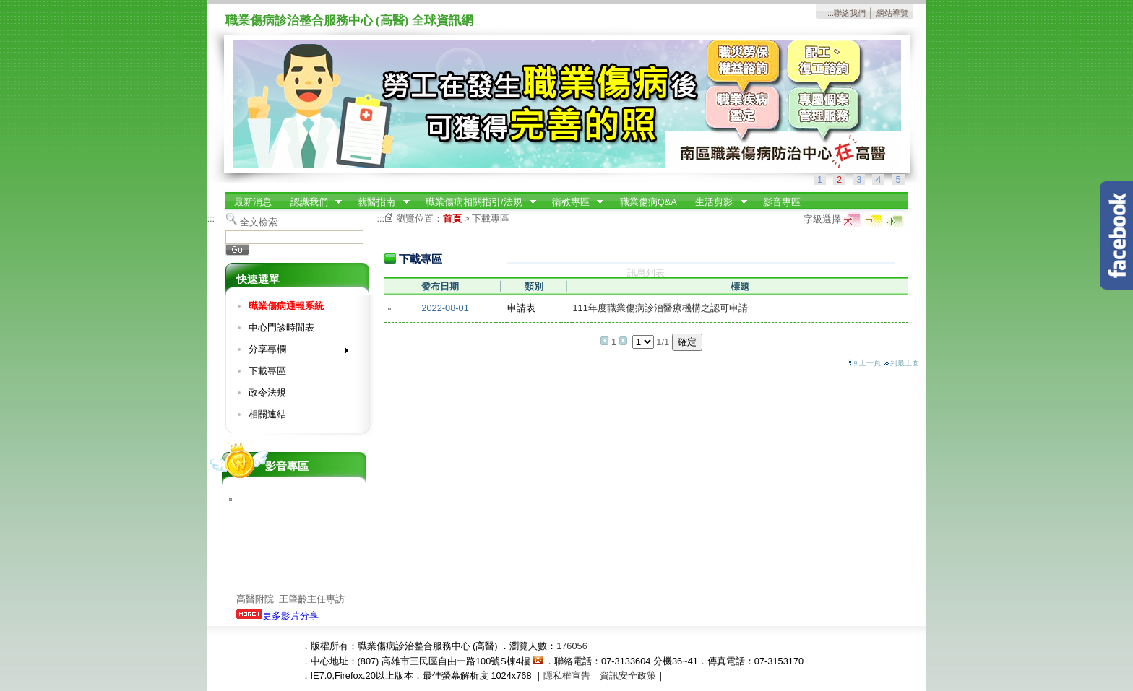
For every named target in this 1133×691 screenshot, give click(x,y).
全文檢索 (258, 222)
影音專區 (782, 201)
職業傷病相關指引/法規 (476, 202)
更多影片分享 (277, 615)
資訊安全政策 (628, 675)
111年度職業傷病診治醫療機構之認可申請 (659, 308)
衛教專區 (573, 202)
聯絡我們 (850, 13)
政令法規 (267, 392)
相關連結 (267, 414)
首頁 (452, 218)
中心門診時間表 (281, 327)
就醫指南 (379, 202)
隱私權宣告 (566, 675)
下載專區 (267, 370)
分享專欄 (294, 352)
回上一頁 (864, 363)
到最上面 (901, 363)
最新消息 (253, 201)
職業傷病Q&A (648, 201)
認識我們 (311, 202)
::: (830, 13)
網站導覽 (892, 13)
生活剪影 (716, 202)
